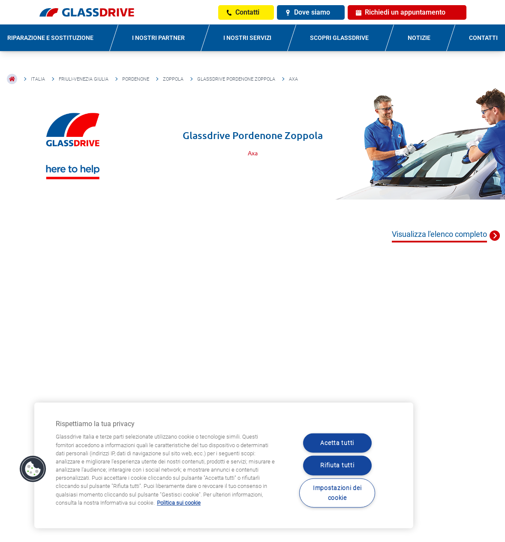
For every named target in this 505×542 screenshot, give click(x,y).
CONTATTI (483, 37)
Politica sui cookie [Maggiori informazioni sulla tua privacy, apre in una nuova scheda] (179, 503)
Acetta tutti (337, 443)
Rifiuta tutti (337, 465)
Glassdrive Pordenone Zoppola (236, 79)
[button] (33, 469)
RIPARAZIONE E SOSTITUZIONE (50, 37)
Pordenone (135, 79)
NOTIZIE (419, 37)
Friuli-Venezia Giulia (83, 79)
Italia (38, 79)
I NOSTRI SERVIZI (247, 37)
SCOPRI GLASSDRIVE (339, 37)
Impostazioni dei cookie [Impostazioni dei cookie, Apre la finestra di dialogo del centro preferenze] (337, 492)
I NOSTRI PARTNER (158, 37)
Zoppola (173, 79)
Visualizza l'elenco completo (439, 234)
